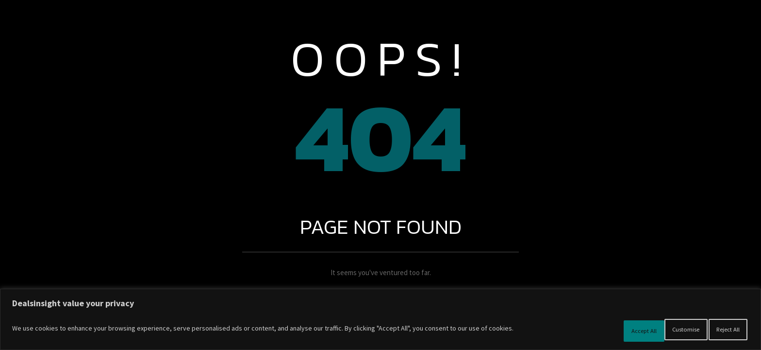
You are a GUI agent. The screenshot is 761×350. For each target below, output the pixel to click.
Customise (598, 331)
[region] (380, 322)
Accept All (720, 331)
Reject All (660, 331)
